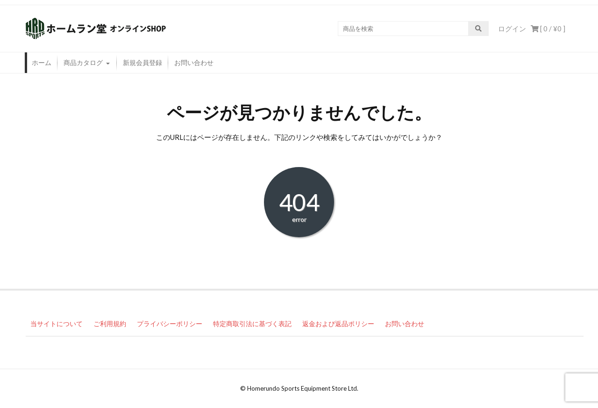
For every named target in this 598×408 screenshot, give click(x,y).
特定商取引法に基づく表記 (252, 324)
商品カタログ (83, 62)
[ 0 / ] (548, 28)
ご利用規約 (109, 324)
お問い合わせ (194, 62)
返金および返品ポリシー (338, 324)
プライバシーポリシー (169, 324)
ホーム (41, 62)
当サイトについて (56, 324)
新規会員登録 (142, 62)
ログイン (512, 28)
